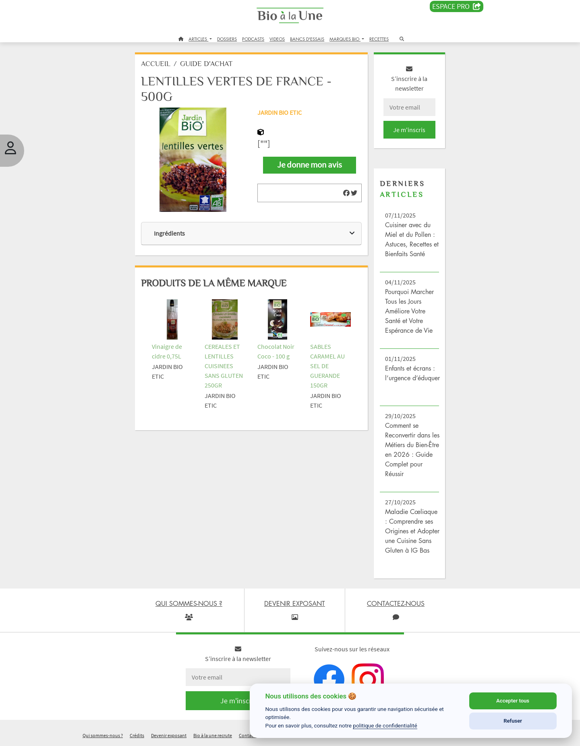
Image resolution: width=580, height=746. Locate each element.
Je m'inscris (409, 130)
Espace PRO (456, 6)
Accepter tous (512, 701)
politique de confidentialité (385, 725)
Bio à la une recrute (212, 735)
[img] (346, 193)
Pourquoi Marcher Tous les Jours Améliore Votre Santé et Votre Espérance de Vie (409, 311)
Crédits (137, 735)
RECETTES (379, 39)
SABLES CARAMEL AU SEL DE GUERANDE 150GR (327, 365)
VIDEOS (277, 39)
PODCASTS (253, 39)
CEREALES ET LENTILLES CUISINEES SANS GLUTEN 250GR (224, 365)
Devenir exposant (168, 735)
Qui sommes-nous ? (103, 735)
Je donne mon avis (309, 165)
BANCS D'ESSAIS (307, 39)
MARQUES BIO (344, 39)
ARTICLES (198, 39)
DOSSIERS (227, 39)
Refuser (512, 721)
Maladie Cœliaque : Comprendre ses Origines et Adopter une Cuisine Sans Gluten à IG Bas (412, 531)
